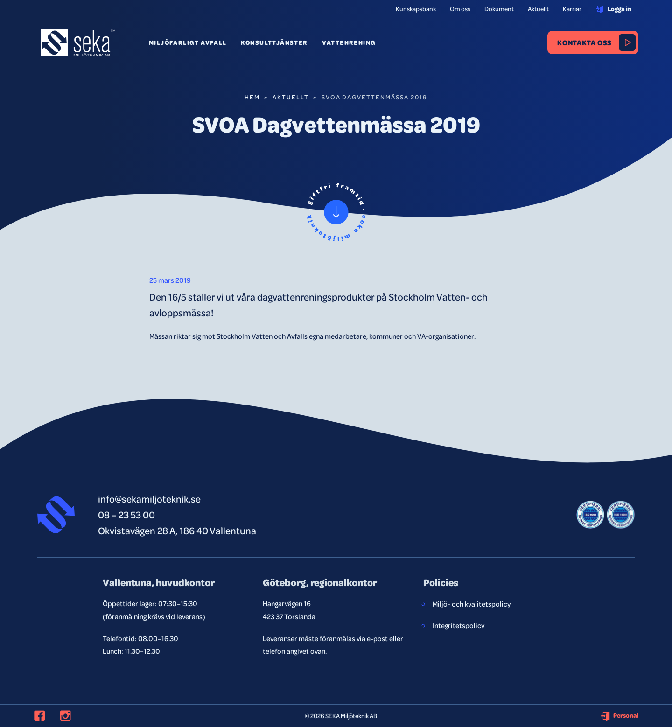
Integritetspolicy (458, 625)
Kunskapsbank (416, 9)
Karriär (572, 9)
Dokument (499, 9)
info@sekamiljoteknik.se (149, 498)
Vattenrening (349, 42)
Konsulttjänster (274, 42)
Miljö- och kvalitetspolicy (472, 603)
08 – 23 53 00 (126, 514)
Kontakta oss (584, 42)
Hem (252, 97)
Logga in (613, 8)
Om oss (460, 9)
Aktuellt (538, 9)
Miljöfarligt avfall (188, 42)
